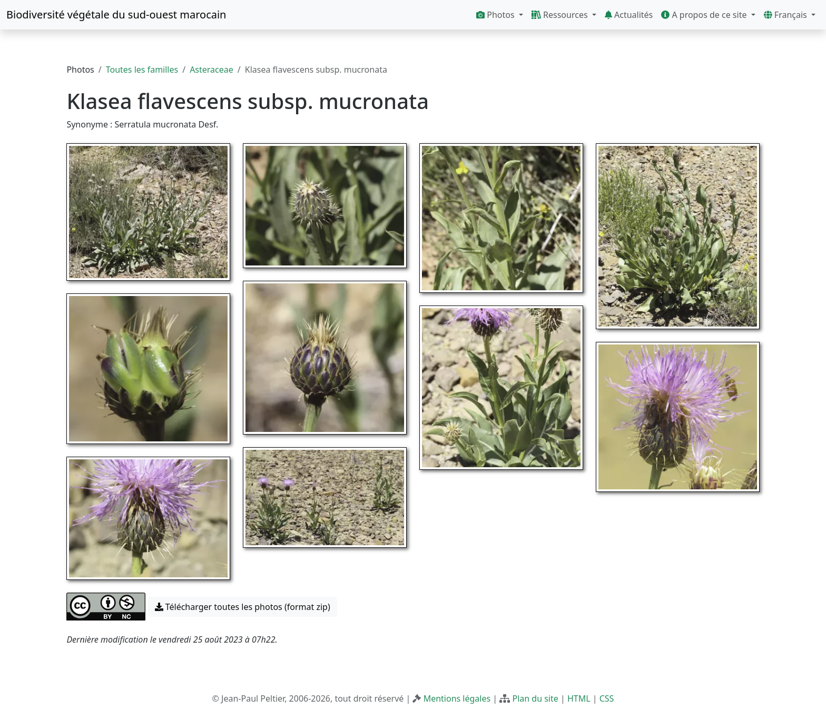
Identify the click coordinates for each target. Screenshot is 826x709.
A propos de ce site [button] (705, 15)
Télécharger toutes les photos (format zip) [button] (242, 607)
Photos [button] (496, 15)
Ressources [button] (561, 15)
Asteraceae (211, 69)
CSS (606, 698)
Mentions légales (457, 698)
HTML (579, 698)
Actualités (629, 15)
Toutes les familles (142, 69)
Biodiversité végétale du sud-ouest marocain (116, 14)
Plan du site (535, 698)
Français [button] (786, 15)
